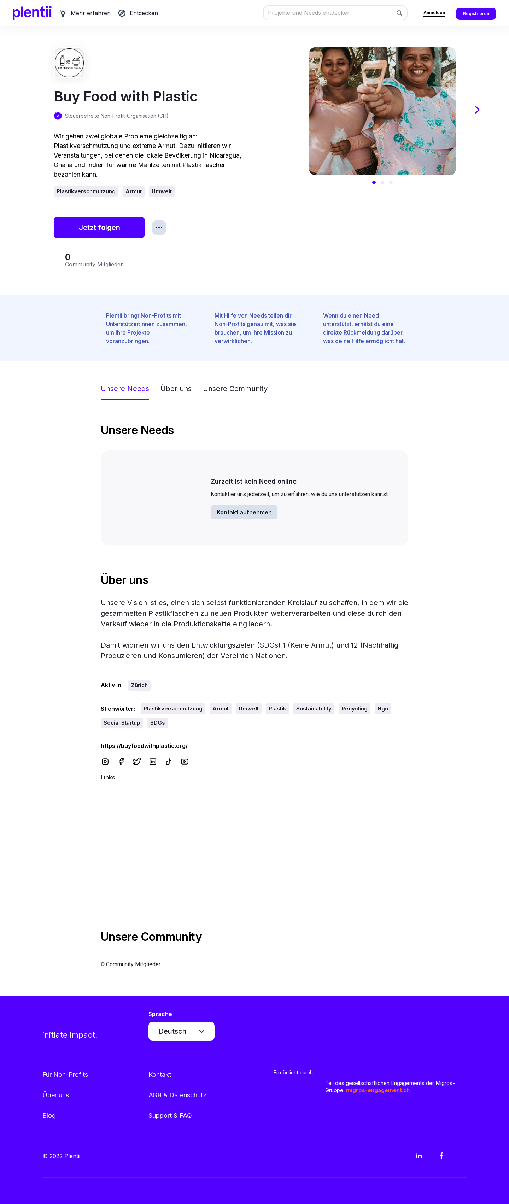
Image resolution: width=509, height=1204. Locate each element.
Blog (49, 1115)
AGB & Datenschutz (177, 1095)
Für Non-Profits (65, 1074)
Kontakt (159, 1074)
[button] (374, 182)
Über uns (55, 1095)
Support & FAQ (170, 1115)
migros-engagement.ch (378, 1090)
